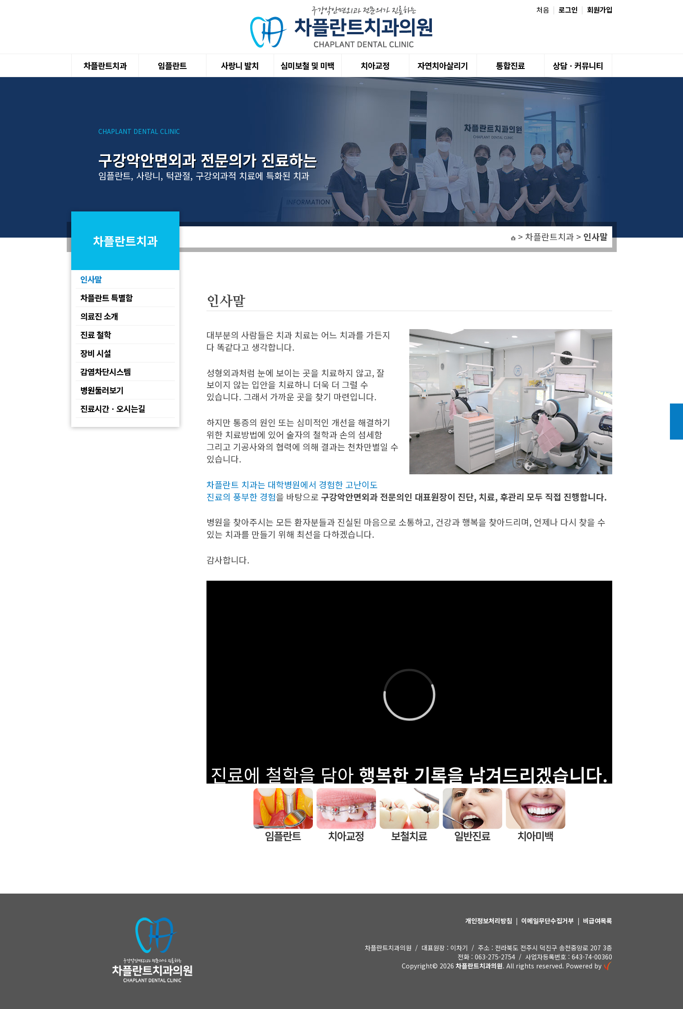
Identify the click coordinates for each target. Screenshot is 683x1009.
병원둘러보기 (102, 390)
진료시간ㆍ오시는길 (112, 408)
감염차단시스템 (105, 371)
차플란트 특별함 (106, 297)
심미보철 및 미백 (307, 65)
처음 (542, 9)
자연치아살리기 (442, 65)
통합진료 (510, 65)
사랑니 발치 (240, 65)
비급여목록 (597, 920)
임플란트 (172, 65)
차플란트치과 (105, 65)
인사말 (91, 279)
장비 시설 (95, 353)
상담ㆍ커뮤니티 (578, 65)
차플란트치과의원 (479, 965)
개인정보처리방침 (488, 920)
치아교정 (375, 65)
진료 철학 (95, 334)
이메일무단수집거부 (547, 920)
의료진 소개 (99, 316)
